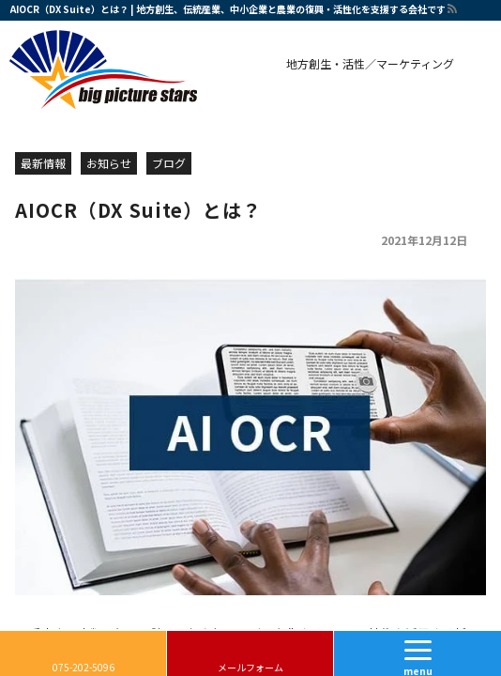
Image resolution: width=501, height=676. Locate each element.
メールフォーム (250, 667)
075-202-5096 (83, 667)
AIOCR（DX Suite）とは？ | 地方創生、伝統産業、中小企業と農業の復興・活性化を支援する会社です (228, 9)
